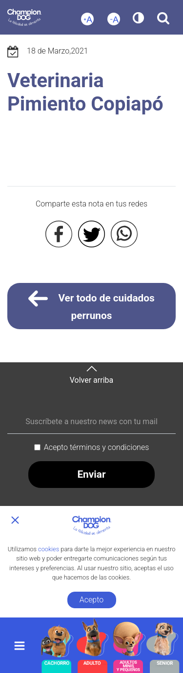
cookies (48, 549)
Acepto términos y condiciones (96, 447)
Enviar (91, 474)
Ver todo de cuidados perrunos (91, 305)
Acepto (91, 599)
